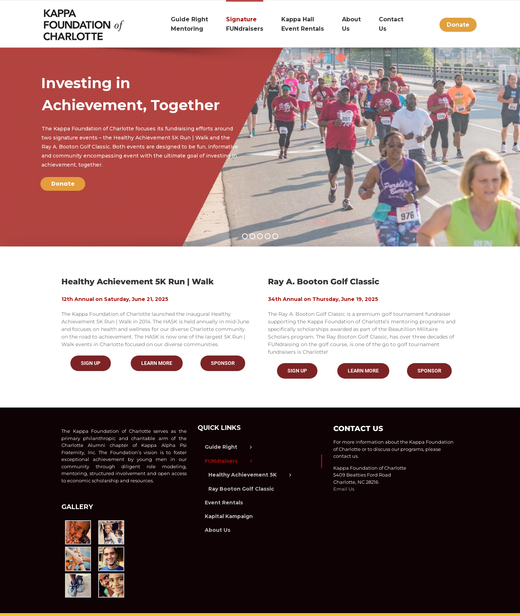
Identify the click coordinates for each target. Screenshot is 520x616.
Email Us (343, 489)
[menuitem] (198, 23)
